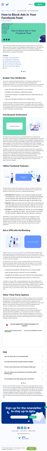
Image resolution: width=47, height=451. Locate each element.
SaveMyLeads (8, 387)
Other (13, 10)
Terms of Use (23, 430)
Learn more (15, 449)
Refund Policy (31, 430)
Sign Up (40, 4)
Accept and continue (31, 448)
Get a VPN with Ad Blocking (13, 64)
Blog (8, 10)
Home (2, 10)
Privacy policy (15, 430)
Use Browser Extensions (11, 60)
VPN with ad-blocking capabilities (15, 252)
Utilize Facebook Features (12, 62)
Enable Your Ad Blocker (11, 57)
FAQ (5, 68)
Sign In (31, 4)
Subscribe (32, 417)
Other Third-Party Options (12, 66)
